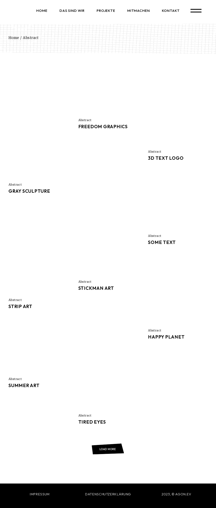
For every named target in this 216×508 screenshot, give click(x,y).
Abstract (15, 184)
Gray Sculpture (29, 191)
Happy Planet (166, 337)
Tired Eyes (92, 422)
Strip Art (20, 306)
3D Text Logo (165, 158)
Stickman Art (96, 288)
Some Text (162, 242)
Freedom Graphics (103, 126)
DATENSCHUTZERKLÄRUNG (108, 494)
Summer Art (24, 385)
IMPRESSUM (40, 494)
